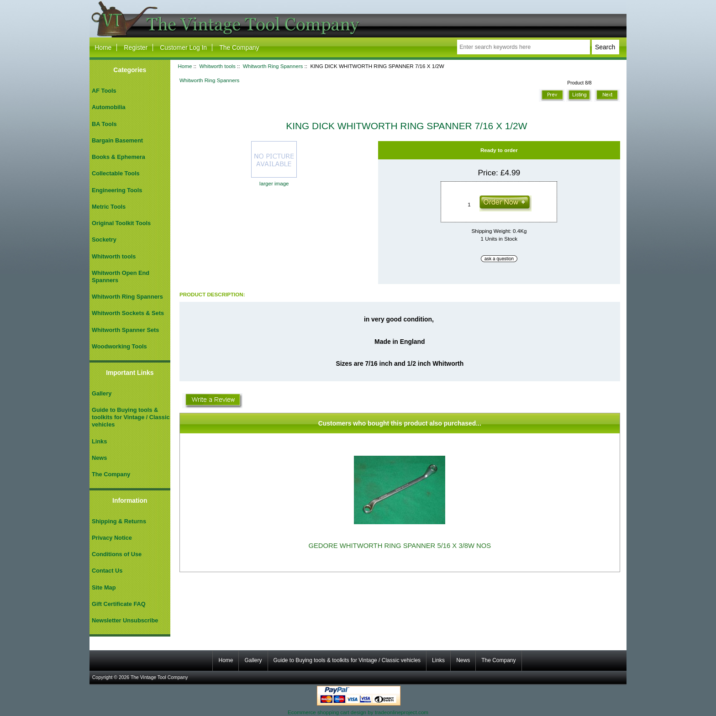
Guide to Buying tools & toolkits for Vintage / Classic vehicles (131, 417)
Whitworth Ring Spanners (273, 66)
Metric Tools (109, 206)
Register (135, 47)
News (99, 457)
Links (99, 441)
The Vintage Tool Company (159, 677)
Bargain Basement (117, 140)
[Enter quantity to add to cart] (470, 204)
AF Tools (104, 90)
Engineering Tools (117, 190)
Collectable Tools (116, 173)
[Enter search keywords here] (523, 47)
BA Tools (104, 124)
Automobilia (109, 107)
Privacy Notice (112, 537)
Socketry (104, 239)
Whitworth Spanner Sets (125, 329)
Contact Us (107, 570)
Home (103, 47)
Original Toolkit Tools (121, 223)
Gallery (101, 393)
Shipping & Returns (119, 521)
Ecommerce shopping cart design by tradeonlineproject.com (358, 712)
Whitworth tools (217, 66)
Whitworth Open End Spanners (120, 276)
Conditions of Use (117, 554)
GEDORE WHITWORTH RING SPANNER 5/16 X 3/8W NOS (399, 545)
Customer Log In (183, 47)
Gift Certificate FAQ (119, 603)
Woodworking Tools (119, 346)
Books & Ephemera (118, 156)
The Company (239, 47)
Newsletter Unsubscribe (125, 620)
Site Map (104, 587)
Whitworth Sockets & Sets (128, 313)
